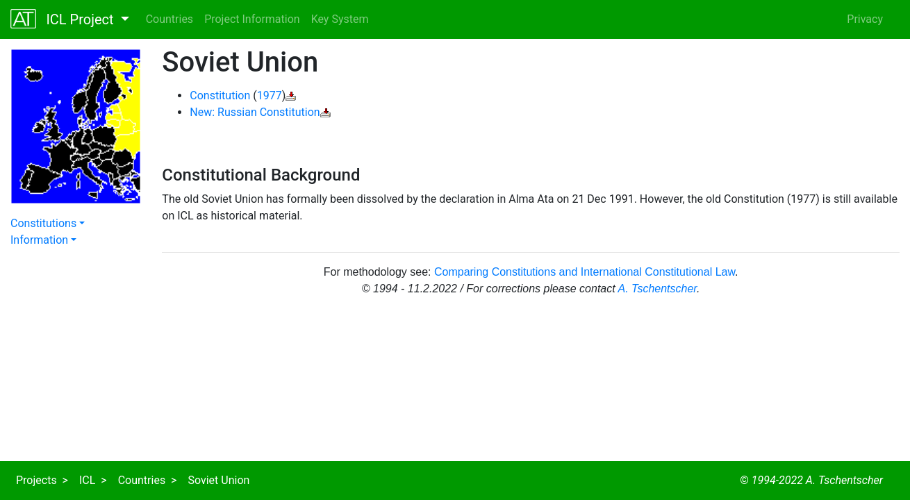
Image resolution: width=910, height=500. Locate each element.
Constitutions (43, 223)
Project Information (252, 19)
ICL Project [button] (63, 18)
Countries (169, 19)
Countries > (147, 480)
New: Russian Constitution (255, 112)
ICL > (93, 480)
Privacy (865, 19)
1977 (269, 95)
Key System (340, 19)
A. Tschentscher (657, 288)
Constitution (220, 95)
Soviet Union (218, 480)
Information (39, 240)
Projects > (42, 480)
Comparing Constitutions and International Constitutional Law (584, 272)
